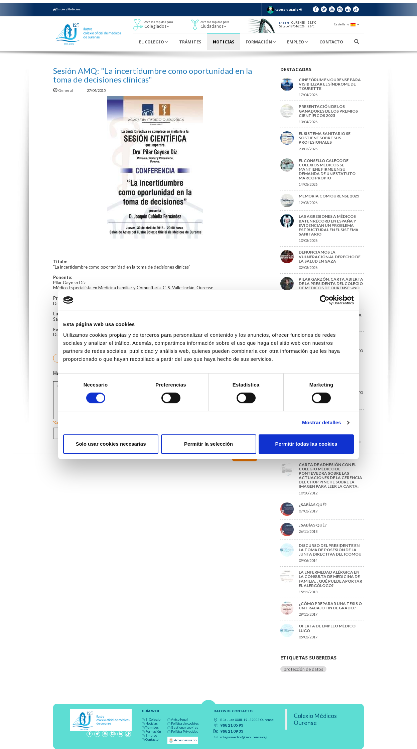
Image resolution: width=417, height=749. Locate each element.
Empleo (297, 41)
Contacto (331, 41)
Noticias (74, 9)
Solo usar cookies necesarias (111, 444)
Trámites (190, 41)
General (63, 90)
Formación (261, 41)
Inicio (59, 9)
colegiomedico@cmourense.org (243, 737)
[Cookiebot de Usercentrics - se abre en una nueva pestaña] (324, 300)
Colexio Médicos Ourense (315, 719)
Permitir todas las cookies (306, 444)
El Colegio (153, 41)
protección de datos (303, 669)
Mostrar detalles (321, 422)
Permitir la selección (208, 444)
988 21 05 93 (231, 725)
